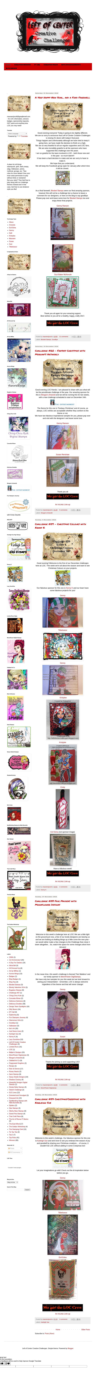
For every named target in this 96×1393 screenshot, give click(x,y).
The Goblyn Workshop (17, 1126)
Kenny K (69, 588)
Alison (11, 222)
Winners (12, 1140)
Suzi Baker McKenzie (63, 275)
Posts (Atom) (49, 1333)
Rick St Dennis (14, 1069)
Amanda (12, 225)
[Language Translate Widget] (17, 133)
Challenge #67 (14, 993)
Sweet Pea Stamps (16, 1114)
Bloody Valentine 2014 (17, 987)
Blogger (70, 1348)
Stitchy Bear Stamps (16, 1111)
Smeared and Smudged (17, 1095)
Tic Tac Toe (13, 1132)
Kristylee (63, 698)
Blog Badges (11, 68)
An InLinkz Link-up (62, 505)
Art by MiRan (13, 971)
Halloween (13, 1026)
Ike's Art (12, 1028)
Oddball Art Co (14, 1060)
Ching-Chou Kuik (15, 995)
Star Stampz (13, 1108)
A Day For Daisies (15, 963)
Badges (12, 976)
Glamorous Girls (15, 1020)
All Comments (14, 1152)
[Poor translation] (7, 1363)
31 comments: (64, 336)
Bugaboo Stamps (15, 990)
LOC (10, 1049)
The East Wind (14, 1124)
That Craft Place (15, 1116)
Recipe (11, 1066)
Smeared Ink (13, 1098)
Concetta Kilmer (15, 998)
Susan (11, 241)
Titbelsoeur (62, 1213)
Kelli (10, 233)
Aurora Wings (14, 974)
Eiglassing (12, 1015)
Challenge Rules (51, 65)
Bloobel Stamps (57, 191)
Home (8, 65)
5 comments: (63, 510)
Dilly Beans (13, 1009)
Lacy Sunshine (14, 1039)
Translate (22, 136)
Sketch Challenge (15, 1090)
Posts (11, 1148)
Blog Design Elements (71, 65)
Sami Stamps (14, 1074)
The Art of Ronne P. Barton (18, 1119)
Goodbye (55, 339)
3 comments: (63, 1319)
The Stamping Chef (16, 1129)
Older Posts (85, 1329)
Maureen (12, 238)
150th (11, 957)
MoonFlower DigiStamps (71, 977)
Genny (62, 1178)
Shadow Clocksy (15, 1079)
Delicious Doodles (15, 1004)
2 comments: (63, 887)
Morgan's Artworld (48, 395)
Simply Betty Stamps (16, 1087)
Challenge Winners (22, 65)
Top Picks (12, 1137)
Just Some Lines (15, 1031)
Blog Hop (12, 982)
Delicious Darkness (16, 1001)
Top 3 (11, 1135)
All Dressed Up (14, 968)
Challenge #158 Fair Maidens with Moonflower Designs (55, 902)
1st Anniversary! (15, 960)
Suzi (10, 244)
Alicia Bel (12, 965)
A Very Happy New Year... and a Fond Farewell (62, 97)
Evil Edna (54, 832)
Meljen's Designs (15, 1052)
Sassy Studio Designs (17, 1077)
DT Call (37, 65)
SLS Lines (12, 1092)
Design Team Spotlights (17, 1006)
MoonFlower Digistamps (48, 1088)
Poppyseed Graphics (16, 1063)
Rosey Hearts (14, 1071)
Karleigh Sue (42, 1141)
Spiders (12, 1105)
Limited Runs (13, 1047)
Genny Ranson (63, 206)
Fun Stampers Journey (17, 1017)
